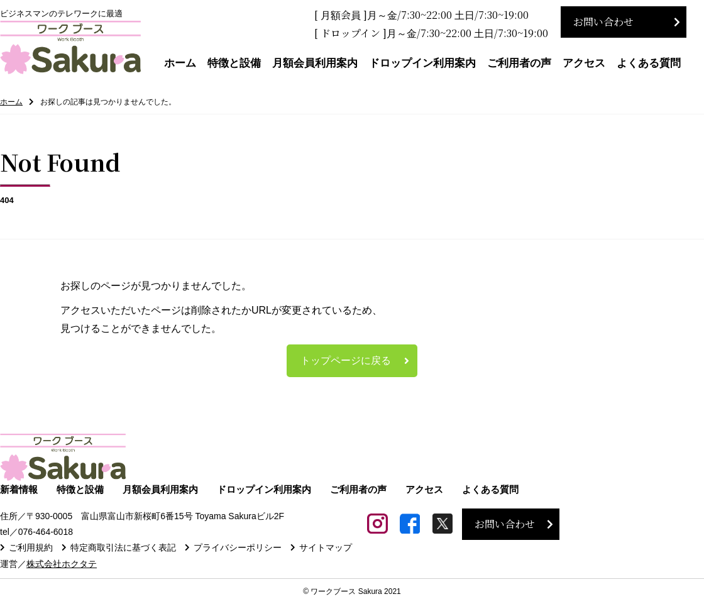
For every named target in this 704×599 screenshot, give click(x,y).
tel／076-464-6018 (36, 532)
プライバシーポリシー (238, 548)
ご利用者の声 (519, 63)
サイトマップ (325, 548)
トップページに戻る (345, 360)
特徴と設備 (234, 63)
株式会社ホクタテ (61, 564)
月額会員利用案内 (315, 63)
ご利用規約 (31, 548)
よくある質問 (649, 63)
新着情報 (19, 490)
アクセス (584, 63)
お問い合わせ (603, 21)
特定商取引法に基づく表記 (123, 548)
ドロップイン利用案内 (422, 63)
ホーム (180, 63)
